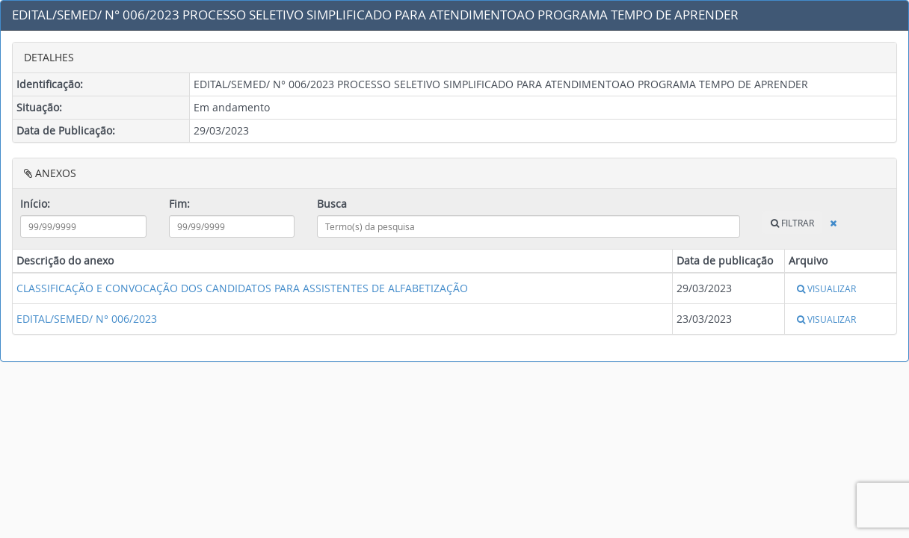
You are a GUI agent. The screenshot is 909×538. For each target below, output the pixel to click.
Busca (332, 204)
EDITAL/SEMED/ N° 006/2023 (86, 319)
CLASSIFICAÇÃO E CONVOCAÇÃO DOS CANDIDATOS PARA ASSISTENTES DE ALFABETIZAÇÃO (242, 288)
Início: (35, 204)
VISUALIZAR (826, 288)
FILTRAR (792, 223)
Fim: (179, 204)
